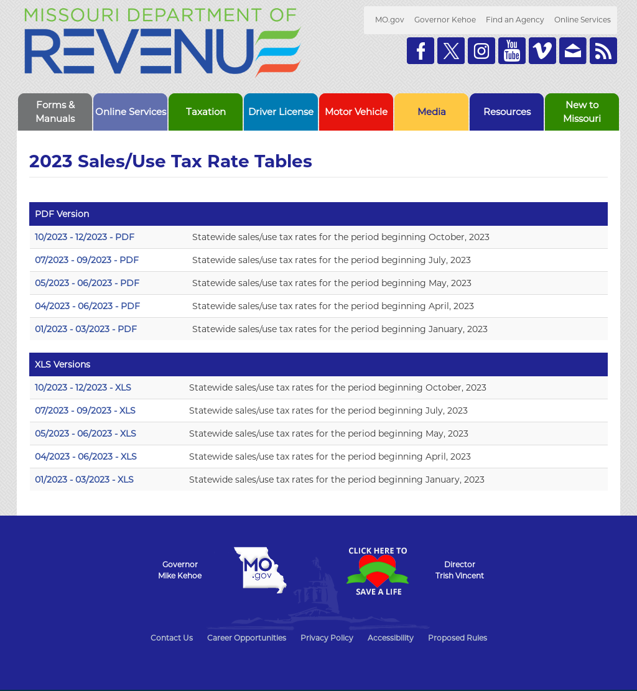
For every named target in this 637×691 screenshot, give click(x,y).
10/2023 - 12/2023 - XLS (83, 387)
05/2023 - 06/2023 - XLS (85, 433)
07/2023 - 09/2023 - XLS (85, 410)
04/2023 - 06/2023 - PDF (87, 306)
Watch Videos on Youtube (512, 50)
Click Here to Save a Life (376, 571)
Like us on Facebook (420, 50)
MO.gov (389, 19)
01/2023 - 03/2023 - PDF (86, 329)
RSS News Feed (603, 50)
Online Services (582, 19)
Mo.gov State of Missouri (260, 570)
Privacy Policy (326, 637)
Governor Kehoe (445, 19)
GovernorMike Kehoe (180, 570)
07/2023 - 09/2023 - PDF (87, 260)
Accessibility (391, 637)
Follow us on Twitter (451, 50)
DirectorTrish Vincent (459, 570)
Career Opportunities (246, 637)
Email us (573, 50)
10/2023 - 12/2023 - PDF (84, 237)
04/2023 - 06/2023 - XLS (86, 456)
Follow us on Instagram (481, 50)
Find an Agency (515, 19)
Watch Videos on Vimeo (542, 50)
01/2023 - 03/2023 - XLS (84, 479)
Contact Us (172, 637)
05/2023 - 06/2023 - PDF (87, 283)
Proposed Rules (457, 637)
